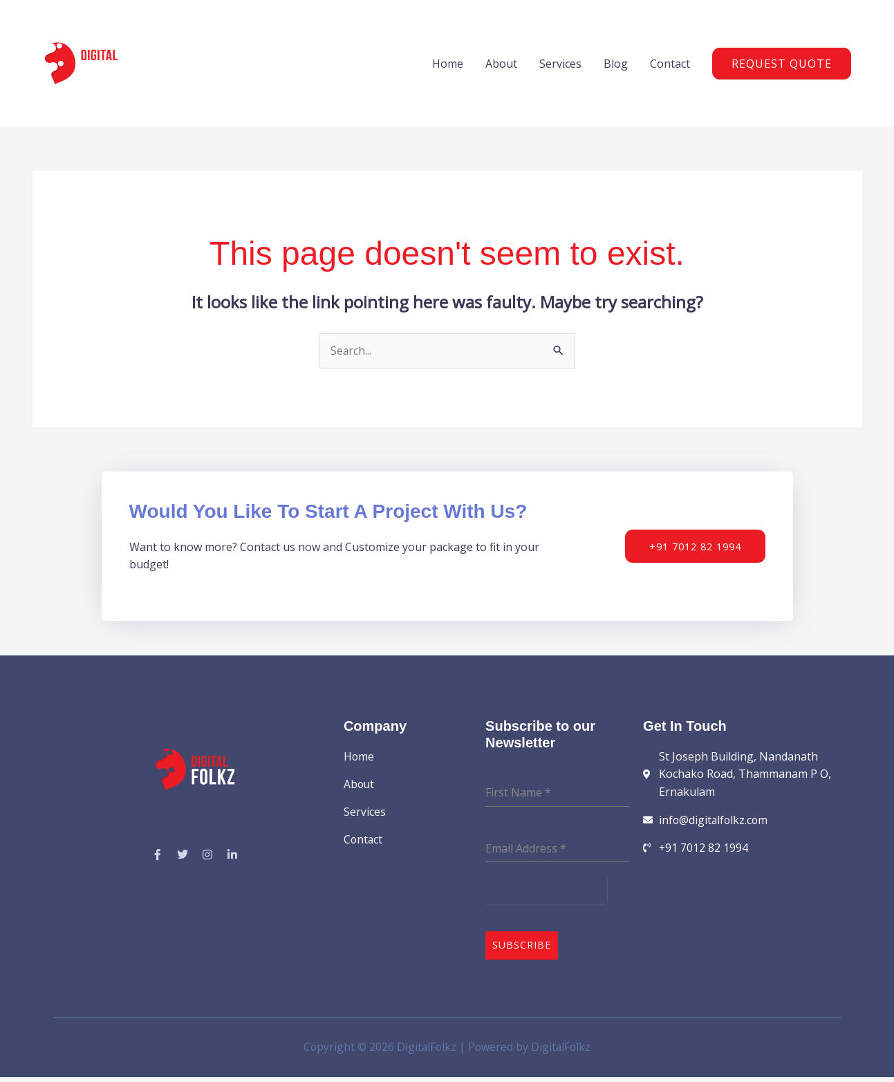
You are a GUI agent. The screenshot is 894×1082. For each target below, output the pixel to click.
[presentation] (546, 898)
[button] (781, 67)
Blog (616, 67)
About (501, 67)
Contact (670, 67)
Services (560, 67)
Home (447, 67)
